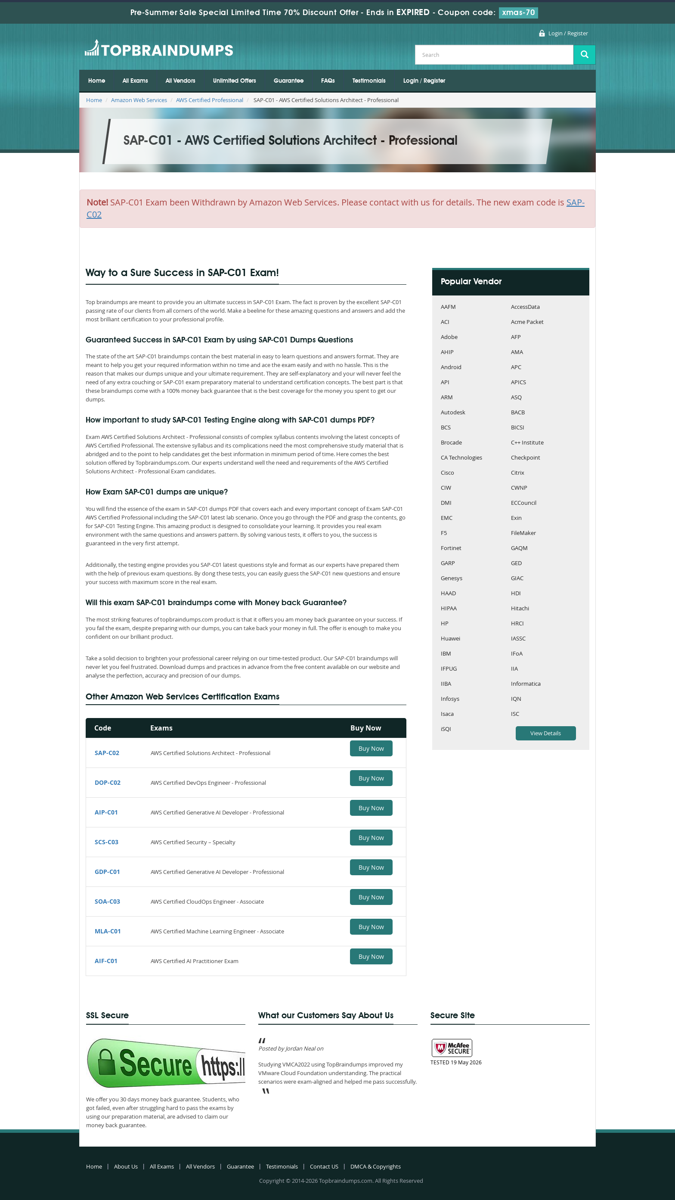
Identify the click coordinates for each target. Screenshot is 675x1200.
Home (96, 81)
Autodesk (453, 413)
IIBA (446, 684)
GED (516, 563)
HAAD (448, 594)
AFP (516, 337)
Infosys (450, 699)
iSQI (446, 729)
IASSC (518, 639)
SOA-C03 (107, 901)
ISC (515, 714)
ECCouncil (523, 503)
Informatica (526, 684)
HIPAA (449, 609)
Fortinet (451, 548)
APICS (518, 382)
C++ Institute (527, 443)
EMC (446, 518)
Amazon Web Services (139, 100)
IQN (516, 699)
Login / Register (568, 33)
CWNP (519, 488)
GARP (448, 563)
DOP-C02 (108, 782)
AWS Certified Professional (209, 100)
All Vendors (180, 81)
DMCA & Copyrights (375, 1166)
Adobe (449, 337)
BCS (446, 428)
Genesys (451, 578)
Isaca (447, 714)
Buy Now (371, 748)
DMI (446, 503)
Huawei (450, 639)
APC (516, 367)
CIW (446, 488)
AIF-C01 (106, 961)
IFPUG (449, 669)
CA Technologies (461, 458)
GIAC (517, 578)
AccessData (525, 307)
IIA (514, 669)
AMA (517, 352)
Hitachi (520, 609)
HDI (516, 594)
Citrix (517, 473)
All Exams (135, 81)
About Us (126, 1166)
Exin (516, 518)
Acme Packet (527, 322)
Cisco (447, 473)
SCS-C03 (106, 842)
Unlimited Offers (234, 81)
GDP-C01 (107, 871)
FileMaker (523, 533)
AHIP (447, 352)
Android (451, 367)
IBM (446, 654)
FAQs (328, 81)
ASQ (516, 398)
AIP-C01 (106, 812)
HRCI (517, 624)
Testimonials (369, 81)
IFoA (517, 654)
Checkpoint (525, 458)
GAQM (519, 548)
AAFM (448, 307)
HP (445, 624)
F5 (444, 533)
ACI (445, 322)
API (445, 382)
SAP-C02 (107, 753)
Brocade (451, 443)
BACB (518, 413)
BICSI (517, 428)
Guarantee (288, 81)
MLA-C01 (108, 931)
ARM (447, 398)
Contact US (324, 1166)
